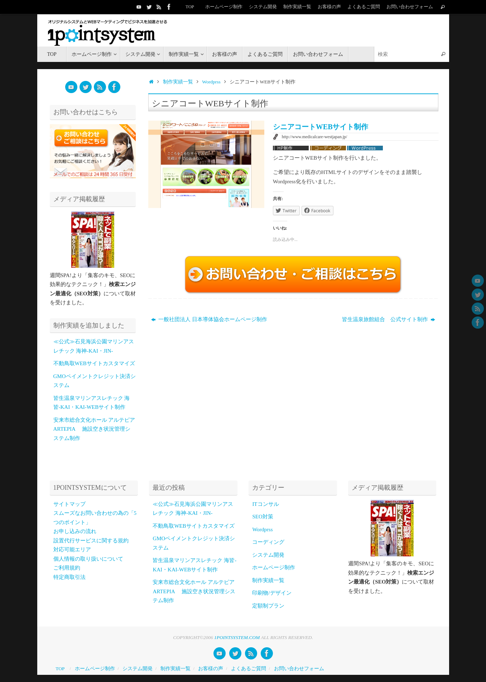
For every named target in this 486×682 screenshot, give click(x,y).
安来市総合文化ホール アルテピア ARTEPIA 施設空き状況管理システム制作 (94, 429)
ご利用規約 (66, 568)
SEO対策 (262, 516)
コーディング (268, 542)
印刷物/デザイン (271, 593)
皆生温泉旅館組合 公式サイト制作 (389, 319)
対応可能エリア (72, 549)
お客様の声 (329, 6)
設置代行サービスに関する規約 (91, 540)
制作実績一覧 (297, 6)
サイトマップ (69, 504)
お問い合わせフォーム (409, 6)
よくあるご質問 (363, 6)
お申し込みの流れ (74, 531)
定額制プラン (268, 606)
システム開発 (263, 6)
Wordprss (211, 81)
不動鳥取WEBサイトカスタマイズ (94, 363)
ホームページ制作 (223, 6)
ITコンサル (265, 504)
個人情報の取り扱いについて (88, 559)
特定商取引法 (69, 577)
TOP (189, 6)
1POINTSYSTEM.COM (237, 637)
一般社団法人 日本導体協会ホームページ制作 (209, 319)
